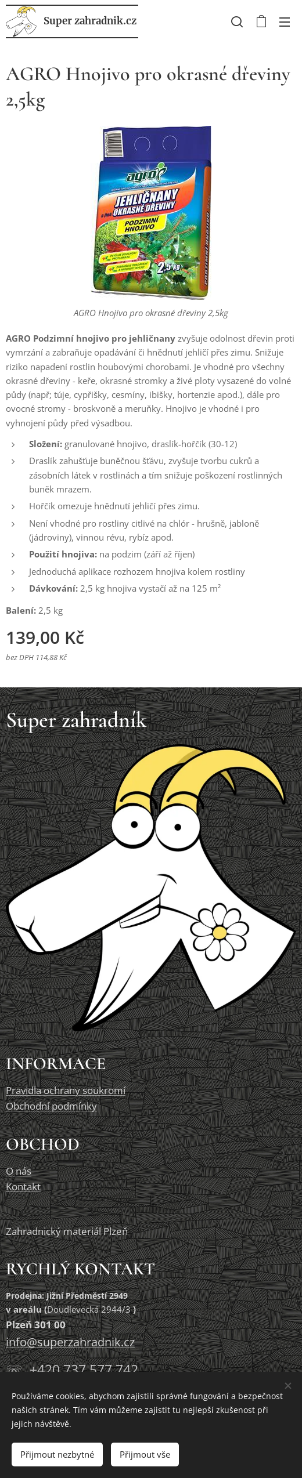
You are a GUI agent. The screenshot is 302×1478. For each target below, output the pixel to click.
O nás (18, 1170)
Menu (284, 22)
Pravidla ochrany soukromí (65, 1090)
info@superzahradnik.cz (70, 1342)
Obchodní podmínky (51, 1106)
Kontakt (23, 1186)
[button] (237, 21)
